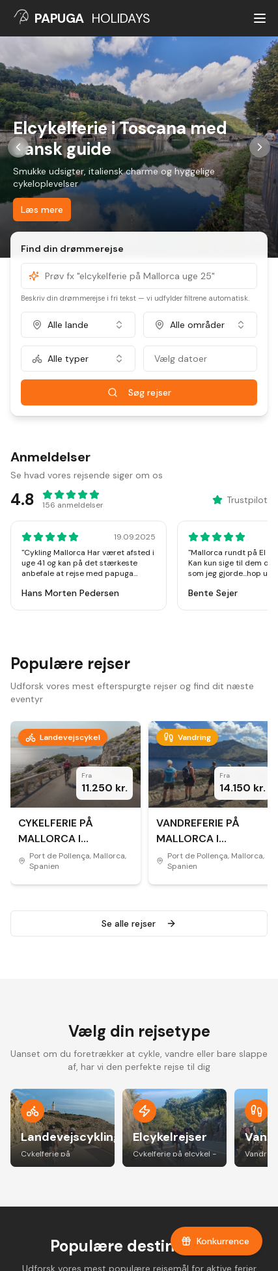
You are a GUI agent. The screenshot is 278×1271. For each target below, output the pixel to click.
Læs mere (42, 209)
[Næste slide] (259, 147)
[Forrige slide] (18, 147)
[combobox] (78, 325)
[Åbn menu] (260, 18)
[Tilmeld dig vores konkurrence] (216, 1241)
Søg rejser (139, 392)
